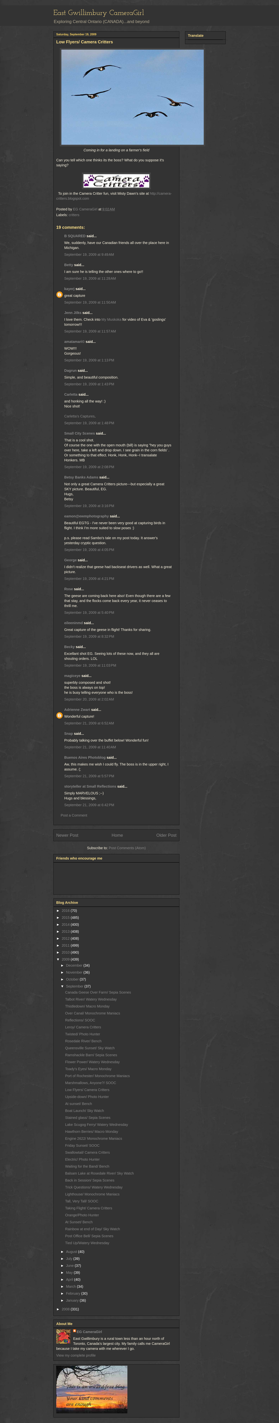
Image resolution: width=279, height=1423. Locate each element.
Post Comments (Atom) (127, 848)
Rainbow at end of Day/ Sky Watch (92, 1229)
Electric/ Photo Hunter (82, 1159)
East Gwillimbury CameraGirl (98, 13)
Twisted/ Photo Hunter (82, 1034)
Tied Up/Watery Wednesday (87, 1243)
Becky (69, 647)
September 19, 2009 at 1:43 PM (89, 384)
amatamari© (74, 342)
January (73, 1300)
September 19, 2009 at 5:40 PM (89, 612)
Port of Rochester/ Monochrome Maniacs (97, 1076)
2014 (66, 924)
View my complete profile (76, 1355)
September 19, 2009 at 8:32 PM (89, 636)
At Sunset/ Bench (79, 1222)
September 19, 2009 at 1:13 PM (89, 360)
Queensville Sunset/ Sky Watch (90, 1048)
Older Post (166, 835)
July (69, 1259)
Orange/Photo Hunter (82, 1215)
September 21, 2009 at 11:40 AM (90, 747)
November (74, 972)
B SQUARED (75, 236)
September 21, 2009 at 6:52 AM (89, 723)
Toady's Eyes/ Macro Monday (88, 1069)
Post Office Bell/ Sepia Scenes (89, 1236)
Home (117, 835)
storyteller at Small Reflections (90, 786)
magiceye (72, 676)
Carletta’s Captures (79, 416)
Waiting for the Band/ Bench (87, 1166)
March (71, 1286)
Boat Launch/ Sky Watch (84, 1111)
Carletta (70, 394)
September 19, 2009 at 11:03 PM (90, 665)
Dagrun (70, 370)
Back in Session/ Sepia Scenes (89, 1180)
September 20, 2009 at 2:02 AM (89, 699)
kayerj (69, 289)
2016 (66, 911)
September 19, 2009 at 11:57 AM (90, 331)
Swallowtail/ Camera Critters (87, 1152)
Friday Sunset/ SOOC (82, 1145)
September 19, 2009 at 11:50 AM (90, 302)
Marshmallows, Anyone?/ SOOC (90, 1083)
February (73, 1293)
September (75, 986)
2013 (66, 931)
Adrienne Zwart (77, 710)
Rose (68, 589)
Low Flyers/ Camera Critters (87, 1090)
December (74, 965)
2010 (66, 952)
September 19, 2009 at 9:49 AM (89, 254)
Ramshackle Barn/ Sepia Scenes (91, 1055)
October (73, 979)
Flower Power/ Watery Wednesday (92, 1062)
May (70, 1273)
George (70, 560)
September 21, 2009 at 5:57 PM (89, 776)
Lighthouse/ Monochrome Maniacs (92, 1194)
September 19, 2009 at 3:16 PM (89, 506)
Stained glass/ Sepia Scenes (87, 1118)
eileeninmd (73, 623)
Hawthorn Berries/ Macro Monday (91, 1132)
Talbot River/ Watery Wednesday (91, 999)
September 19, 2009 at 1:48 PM (89, 423)
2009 (66, 959)
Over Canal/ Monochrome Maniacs (92, 1013)
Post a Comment (74, 815)
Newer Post (67, 835)
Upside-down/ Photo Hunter (87, 1097)
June (70, 1266)
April (70, 1279)
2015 (66, 918)
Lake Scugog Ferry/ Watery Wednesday (96, 1125)
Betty (68, 265)
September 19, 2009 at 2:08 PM (89, 467)
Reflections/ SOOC (80, 1020)
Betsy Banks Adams (81, 477)
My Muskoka (111, 319)
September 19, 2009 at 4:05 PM (89, 550)
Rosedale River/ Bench (83, 1041)
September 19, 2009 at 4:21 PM (89, 579)
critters (74, 215)
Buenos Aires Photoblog (85, 757)
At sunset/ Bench (78, 1104)
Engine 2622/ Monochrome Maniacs (93, 1138)
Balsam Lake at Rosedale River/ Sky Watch (99, 1173)
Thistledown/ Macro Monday (87, 1006)
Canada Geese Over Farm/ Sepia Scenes (98, 992)
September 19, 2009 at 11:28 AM (90, 278)
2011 (66, 945)
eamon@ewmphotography (86, 516)
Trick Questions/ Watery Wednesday (94, 1187)
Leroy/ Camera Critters (83, 1027)
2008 (66, 1309)
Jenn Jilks (72, 313)
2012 (66, 938)
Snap (68, 734)
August (72, 1252)
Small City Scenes (79, 433)
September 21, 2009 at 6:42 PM (89, 805)
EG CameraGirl (89, 1332)
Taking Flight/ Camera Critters (88, 1208)
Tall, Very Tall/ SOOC (81, 1201)
